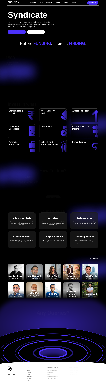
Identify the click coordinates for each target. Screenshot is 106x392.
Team (41, 2)
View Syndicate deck (36, 32)
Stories (66, 2)
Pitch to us (92, 2)
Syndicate (49, 2)
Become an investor (17, 32)
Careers (57, 2)
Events (74, 2)
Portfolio (33, 2)
